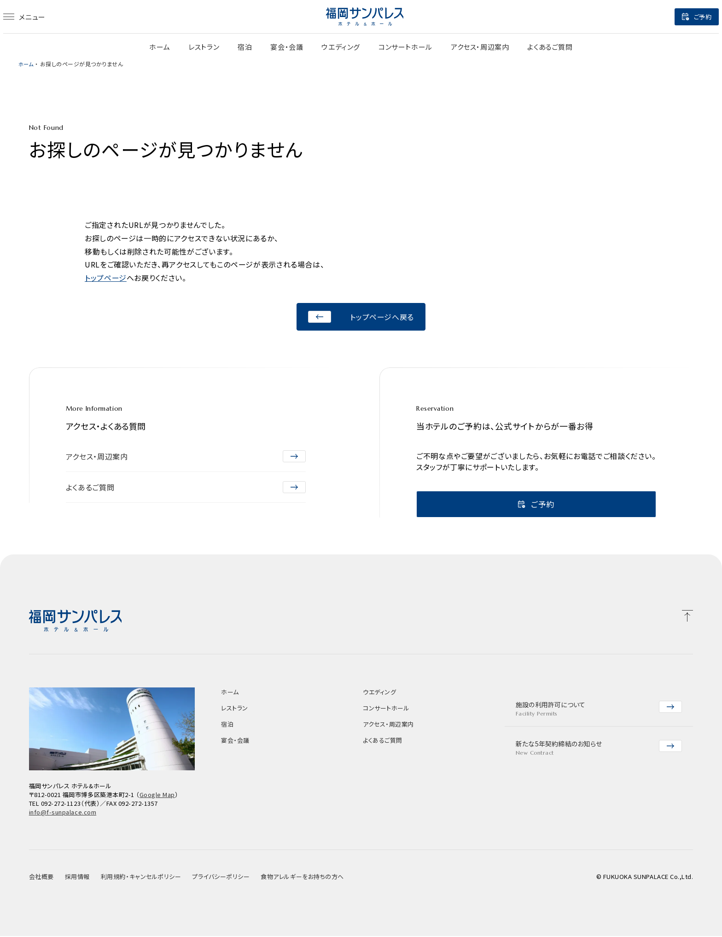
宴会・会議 (286, 47)
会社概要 (41, 877)
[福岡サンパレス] (364, 16)
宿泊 (245, 47)
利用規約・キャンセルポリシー (141, 877)
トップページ (106, 277)
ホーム (159, 47)
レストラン (203, 47)
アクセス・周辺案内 (480, 47)
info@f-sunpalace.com (62, 813)
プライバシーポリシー (221, 877)
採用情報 (77, 877)
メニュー (39, 17)
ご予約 (681, 16)
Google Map (157, 795)
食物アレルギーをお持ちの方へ (302, 877)
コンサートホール (405, 47)
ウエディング (340, 47)
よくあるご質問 (549, 47)
